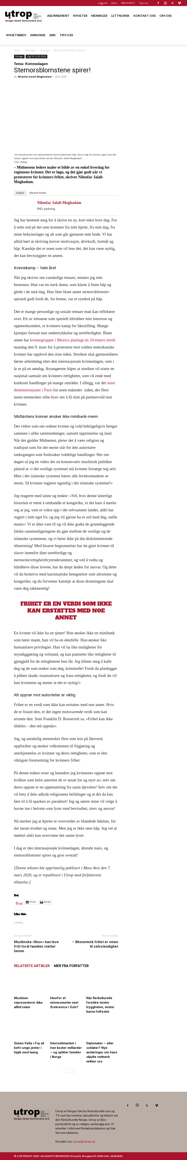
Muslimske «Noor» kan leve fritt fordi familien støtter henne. (36, 946)
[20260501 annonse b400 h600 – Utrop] (148, 195)
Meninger (30, 50)
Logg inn (103, 3)
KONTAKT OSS (144, 15)
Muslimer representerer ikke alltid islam (28, 1002)
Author (20, 192)
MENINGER (99, 15)
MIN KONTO (128, 3)
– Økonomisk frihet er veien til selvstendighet (95, 944)
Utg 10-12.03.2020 (36, 56)
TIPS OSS (66, 35)
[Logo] (23, 16)
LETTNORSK (120, 15)
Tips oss (143, 3)
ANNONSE (37, 35)
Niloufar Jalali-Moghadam (35, 76)
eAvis (114, 3)
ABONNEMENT (58, 15)
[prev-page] (65, 1070)
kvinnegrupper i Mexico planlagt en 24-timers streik (72, 340)
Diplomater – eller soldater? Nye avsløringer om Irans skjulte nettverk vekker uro (101, 1052)
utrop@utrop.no (84, 1141)
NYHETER (80, 15)
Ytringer (45, 50)
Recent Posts (37, 192)
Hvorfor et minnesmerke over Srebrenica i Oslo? (64, 1002)
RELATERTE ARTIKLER (32, 966)
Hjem (17, 50)
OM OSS (165, 15)
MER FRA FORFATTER (71, 966)
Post (19, 902)
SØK (52, 35)
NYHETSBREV (16, 35)
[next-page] (72, 1070)
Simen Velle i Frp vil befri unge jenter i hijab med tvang (29, 1047)
